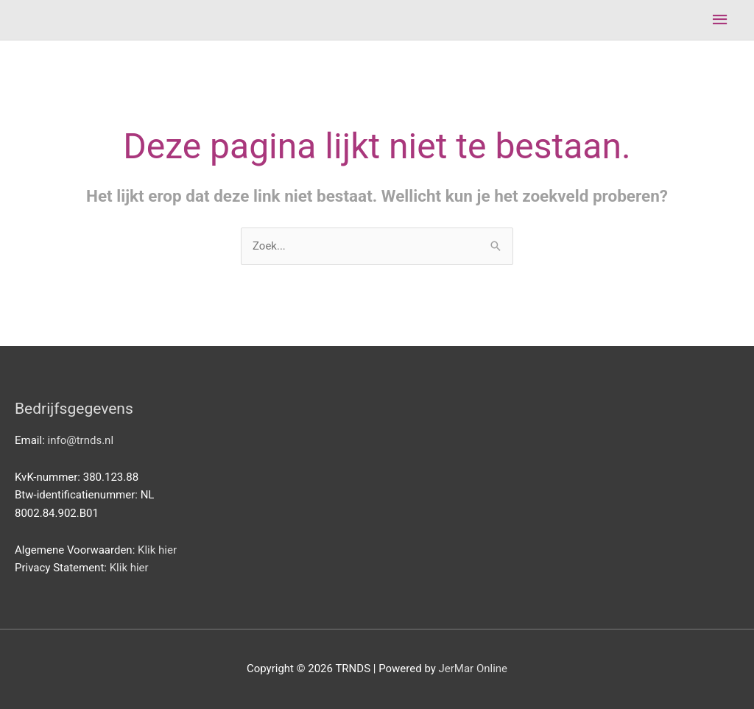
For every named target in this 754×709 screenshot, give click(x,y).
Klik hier (157, 550)
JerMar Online (473, 668)
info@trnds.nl (81, 440)
